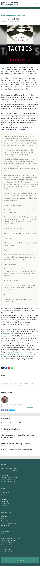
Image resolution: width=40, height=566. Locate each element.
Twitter (11, 410)
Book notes (13, 15)
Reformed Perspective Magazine (9, 523)
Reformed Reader (5, 497)
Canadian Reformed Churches (8, 536)
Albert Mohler (4, 516)
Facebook (4, 410)
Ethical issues (21, 15)
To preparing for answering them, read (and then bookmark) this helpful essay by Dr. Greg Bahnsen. (19, 354)
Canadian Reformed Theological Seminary (11, 538)
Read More (30, 407)
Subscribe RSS (20, 560)
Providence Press (5, 547)
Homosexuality (5, 385)
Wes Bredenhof (15, 22)
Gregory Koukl (28, 383)
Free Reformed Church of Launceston (10, 542)
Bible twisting (9, 383)
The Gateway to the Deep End (8, 479)
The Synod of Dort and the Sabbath (9, 477)
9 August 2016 (5, 22)
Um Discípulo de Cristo (6, 551)
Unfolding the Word (5, 506)
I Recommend (4, 473)
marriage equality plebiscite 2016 (25, 385)
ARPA (2, 518)
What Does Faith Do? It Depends (8, 468)
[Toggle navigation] (37, 3)
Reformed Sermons (5, 549)
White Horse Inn (5, 525)
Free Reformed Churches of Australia (10, 545)
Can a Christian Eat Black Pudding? (9, 482)
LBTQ (12, 385)
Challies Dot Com (5, 492)
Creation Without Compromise (8, 540)
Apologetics (5, 15)
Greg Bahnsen (18, 383)
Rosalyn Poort (23, 561)
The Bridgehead (5, 501)
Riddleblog (4, 499)
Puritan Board (4, 521)
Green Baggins (4, 495)
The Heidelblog (5, 503)
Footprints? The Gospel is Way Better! (10, 471)
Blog (2, 11)
